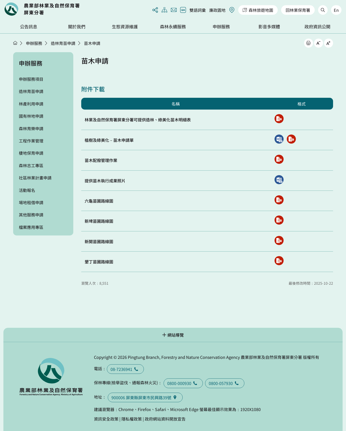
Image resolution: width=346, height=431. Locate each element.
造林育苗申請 (63, 43)
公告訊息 (28, 26)
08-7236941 (125, 369)
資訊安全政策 (106, 419)
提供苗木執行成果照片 (105, 181)
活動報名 (27, 190)
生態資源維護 (125, 26)
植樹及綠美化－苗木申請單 (109, 140)
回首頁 (42, 9)
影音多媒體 (269, 26)
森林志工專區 (31, 165)
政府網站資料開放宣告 (165, 419)
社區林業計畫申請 (35, 178)
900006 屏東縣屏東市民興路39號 (145, 397)
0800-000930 (183, 383)
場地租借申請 (31, 202)
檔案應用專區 (31, 227)
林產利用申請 (31, 104)
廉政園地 (217, 10)
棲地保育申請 (31, 153)
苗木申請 (92, 43)
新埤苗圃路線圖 (99, 221)
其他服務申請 (31, 215)
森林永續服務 (173, 26)
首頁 (15, 43)
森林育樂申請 (31, 128)
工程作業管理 (31, 141)
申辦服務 (221, 26)
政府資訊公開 (317, 26)
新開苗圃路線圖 (99, 241)
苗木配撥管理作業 (101, 160)
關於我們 (76, 26)
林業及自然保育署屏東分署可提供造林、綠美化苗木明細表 (138, 119)
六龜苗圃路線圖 (99, 201)
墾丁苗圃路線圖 (99, 261)
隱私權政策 (131, 419)
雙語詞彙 (197, 10)
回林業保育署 (298, 10)
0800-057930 (225, 383)
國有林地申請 (31, 116)
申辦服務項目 (31, 79)
